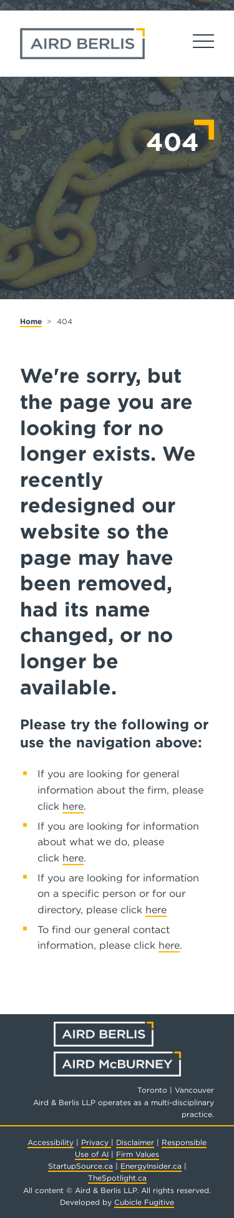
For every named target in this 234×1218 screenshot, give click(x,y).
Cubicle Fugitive (144, 1202)
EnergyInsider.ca (151, 1166)
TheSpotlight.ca (117, 1177)
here (73, 806)
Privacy (96, 1142)
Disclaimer (135, 1142)
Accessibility (50, 1142)
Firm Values (137, 1154)
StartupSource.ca (80, 1166)
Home (31, 321)
